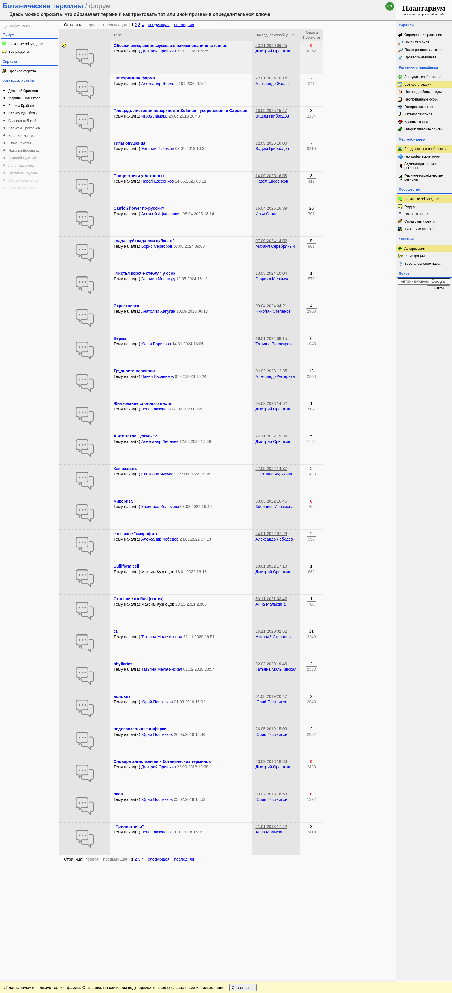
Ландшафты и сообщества (425, 149)
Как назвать (125, 468)
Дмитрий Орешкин (23, 91)
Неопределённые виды (423, 92)
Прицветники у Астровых (139, 175)
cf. (116, 631)
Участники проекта (419, 229)
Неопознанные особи (421, 99)
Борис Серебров (156, 246)
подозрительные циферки (140, 729)
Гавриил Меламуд (158, 278)
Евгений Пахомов (157, 148)
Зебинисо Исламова (160, 506)
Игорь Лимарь (154, 116)
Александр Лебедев (160, 441)
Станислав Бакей (22, 121)
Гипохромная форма (134, 78)
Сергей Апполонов (23, 181)
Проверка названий (420, 57)
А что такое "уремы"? (135, 436)
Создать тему (19, 26)
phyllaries (123, 664)
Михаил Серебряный (275, 246)
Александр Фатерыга (275, 376)
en (389, 6)
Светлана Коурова (23, 173)
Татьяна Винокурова (274, 344)
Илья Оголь (266, 213)
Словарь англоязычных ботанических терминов (162, 761)
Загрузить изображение (423, 77)
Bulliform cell (126, 566)
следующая (159, 24)
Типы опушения (129, 143)
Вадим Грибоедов (272, 116)
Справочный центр (419, 221)
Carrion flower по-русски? (139, 208)
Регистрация (414, 256)
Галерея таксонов (418, 107)
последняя (184, 24)
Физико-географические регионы (423, 177)
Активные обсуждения (26, 44)
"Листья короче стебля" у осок (144, 273)
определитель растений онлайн (423, 10)
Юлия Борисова (156, 344)
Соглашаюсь (243, 881)
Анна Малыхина (270, 604)
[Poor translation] (21, 911)
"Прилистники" (129, 826)
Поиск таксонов (417, 42)
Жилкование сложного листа (142, 403)
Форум (409, 206)
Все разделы (18, 52)
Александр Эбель (22, 113)
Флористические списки (423, 129)
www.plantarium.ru (424, 869)
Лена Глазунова (21, 166)
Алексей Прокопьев (24, 128)
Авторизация (414, 249)
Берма (120, 338)
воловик (122, 696)
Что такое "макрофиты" (137, 533)
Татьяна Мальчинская (161, 636)
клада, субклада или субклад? (144, 240)
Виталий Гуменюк (22, 158)
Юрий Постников (157, 702)
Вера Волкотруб (21, 136)
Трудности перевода (134, 371)
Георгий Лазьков (21, 188)
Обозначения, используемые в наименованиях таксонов (170, 45)
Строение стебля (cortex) (138, 598)
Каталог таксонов (418, 114)
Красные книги (416, 122)
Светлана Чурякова (159, 474)
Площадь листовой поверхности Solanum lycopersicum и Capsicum (181, 110)
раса (118, 794)
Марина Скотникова (24, 98)
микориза (123, 501)
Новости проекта (418, 214)
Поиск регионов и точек (423, 50)
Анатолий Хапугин (158, 311)
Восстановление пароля (423, 263)
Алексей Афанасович (161, 213)
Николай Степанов (273, 311)
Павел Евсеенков (157, 181)
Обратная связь (44, 869)
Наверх (387, 869)
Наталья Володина (23, 151)
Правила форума (22, 71)
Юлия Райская (20, 143)
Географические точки (422, 156)
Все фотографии (417, 84)
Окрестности (126, 306)
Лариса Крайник (21, 106)
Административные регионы (420, 166)
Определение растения (423, 35)
